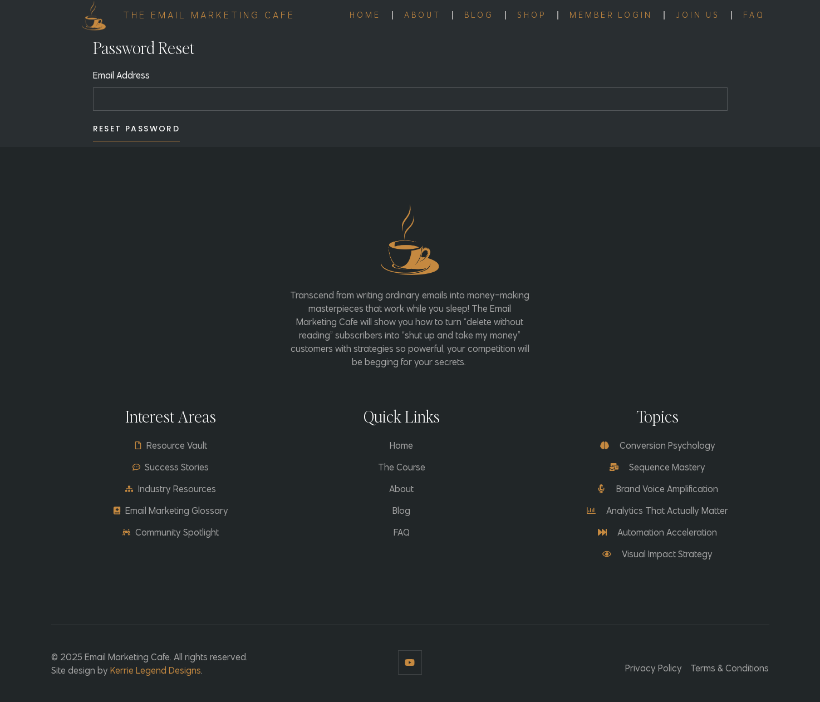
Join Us (698, 15)
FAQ (754, 15)
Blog (479, 15)
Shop (531, 15)
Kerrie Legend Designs (155, 670)
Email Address (121, 75)
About (422, 15)
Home (365, 15)
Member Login (610, 15)
